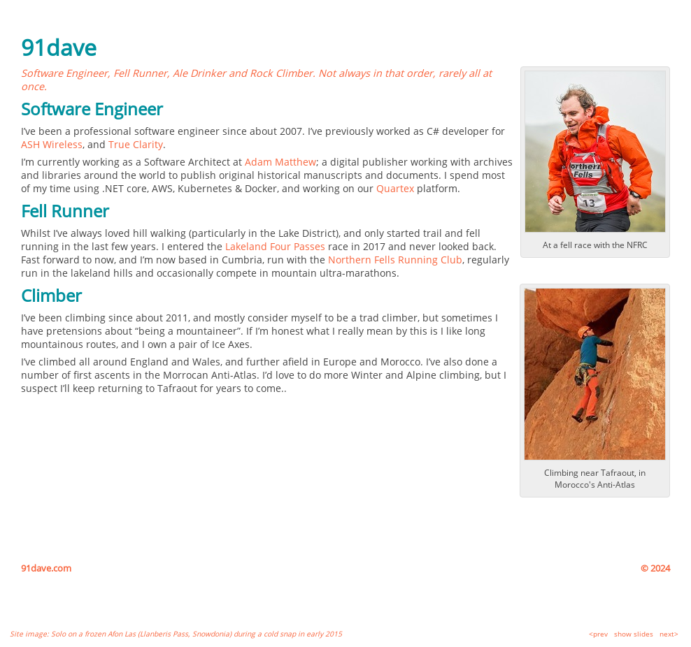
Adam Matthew (280, 161)
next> (669, 634)
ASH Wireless (52, 144)
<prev (598, 634)
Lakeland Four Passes (275, 246)
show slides (633, 634)
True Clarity (135, 144)
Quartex (395, 188)
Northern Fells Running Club (395, 259)
